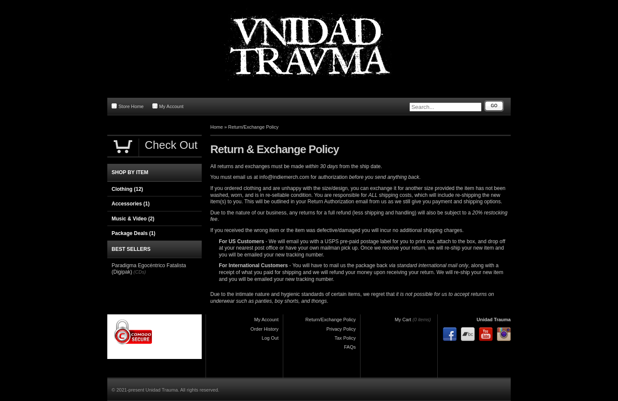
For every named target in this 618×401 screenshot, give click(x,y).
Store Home (128, 106)
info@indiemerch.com (284, 177)
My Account (168, 106)
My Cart (403, 319)
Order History (265, 329)
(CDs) (139, 271)
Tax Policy (345, 338)
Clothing (127, 189)
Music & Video (133, 219)
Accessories (131, 204)
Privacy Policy (341, 329)
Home (216, 127)
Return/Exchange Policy (253, 127)
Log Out (270, 338)
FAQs (350, 347)
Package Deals (133, 233)
